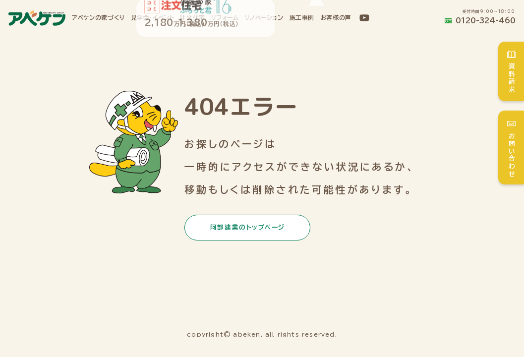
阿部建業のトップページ (247, 227)
